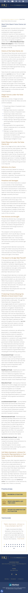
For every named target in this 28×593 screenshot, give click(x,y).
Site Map (7, 579)
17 (17, 546)
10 (23, 544)
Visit (16, 1)
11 (4, 546)
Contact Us (20, 579)
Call (8, 1)
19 (21, 546)
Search (19, 1)
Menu (23, 1)
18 (19, 546)
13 (8, 546)
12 (6, 546)
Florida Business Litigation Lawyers (10, 19)
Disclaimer (13, 579)
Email (12, 1)
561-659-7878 (14, 570)
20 (23, 546)
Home (5, 1)
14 (10, 546)
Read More (20, 538)
